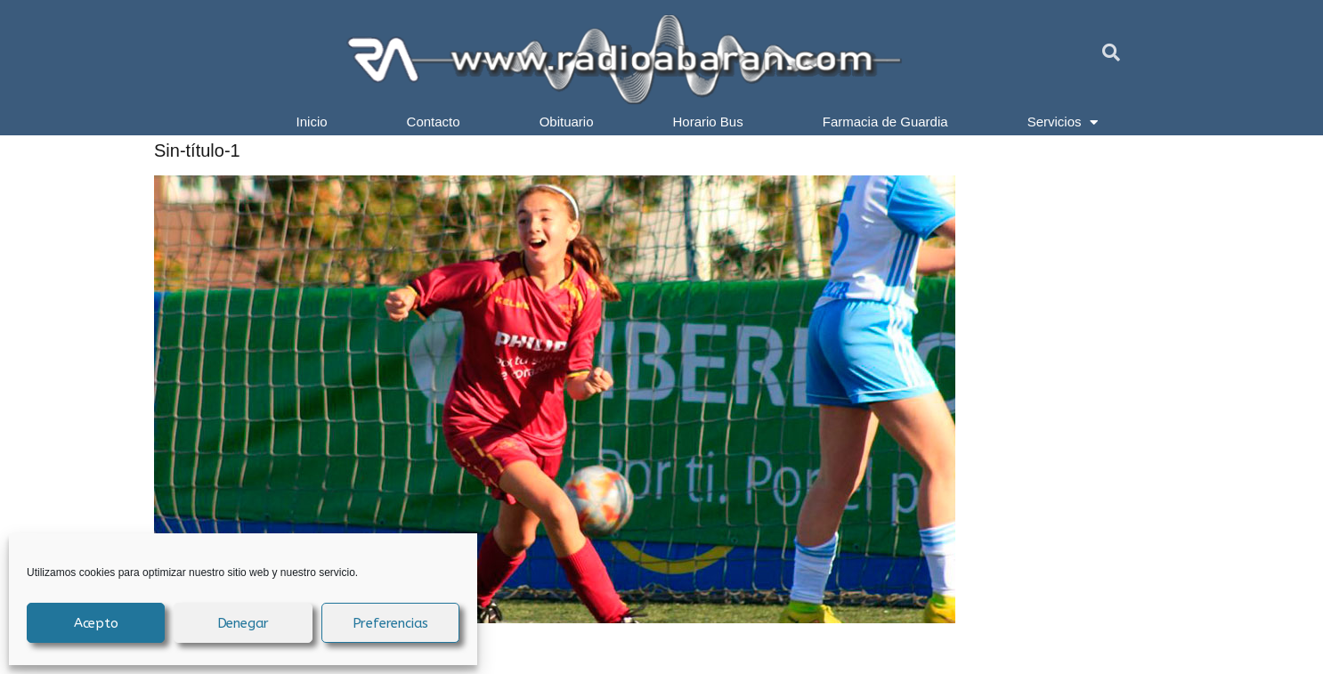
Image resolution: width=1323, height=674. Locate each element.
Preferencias (391, 623)
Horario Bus (708, 121)
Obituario (567, 121)
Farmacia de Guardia (885, 121)
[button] (1111, 52)
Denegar (243, 623)
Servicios (1063, 122)
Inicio (312, 121)
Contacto (433, 121)
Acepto (96, 623)
